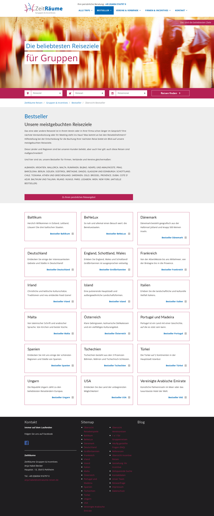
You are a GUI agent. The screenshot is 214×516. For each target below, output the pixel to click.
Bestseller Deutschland (59, 269)
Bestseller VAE (176, 397)
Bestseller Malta (63, 333)
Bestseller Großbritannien (113, 269)
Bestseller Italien (175, 301)
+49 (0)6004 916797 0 (115, 4)
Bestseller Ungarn (62, 397)
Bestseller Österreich (116, 333)
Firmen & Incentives (158, 10)
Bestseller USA (120, 397)
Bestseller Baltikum (61, 233)
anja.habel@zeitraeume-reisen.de (41, 479)
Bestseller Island (118, 301)
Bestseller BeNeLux (117, 233)
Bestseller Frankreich (173, 269)
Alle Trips (85, 10)
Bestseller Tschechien (116, 365)
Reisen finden (170, 93)
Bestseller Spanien (61, 365)
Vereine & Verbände (128, 10)
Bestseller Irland (62, 301)
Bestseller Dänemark (173, 237)
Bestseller (104, 10)
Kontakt (181, 10)
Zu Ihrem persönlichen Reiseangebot (78, 197)
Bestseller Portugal (174, 333)
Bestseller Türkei (175, 365)
